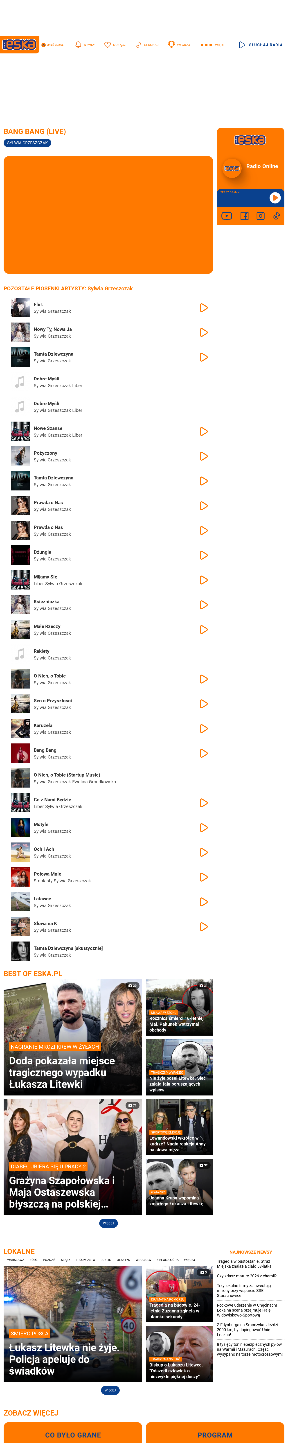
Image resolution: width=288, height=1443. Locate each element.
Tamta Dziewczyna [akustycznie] (68, 948)
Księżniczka (46, 601)
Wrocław (143, 1260)
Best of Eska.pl (33, 973)
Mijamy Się (45, 577)
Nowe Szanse (48, 428)
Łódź (34, 1260)
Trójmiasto (85, 1260)
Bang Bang (45, 750)
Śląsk (65, 1260)
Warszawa (15, 1260)
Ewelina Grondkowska (94, 782)
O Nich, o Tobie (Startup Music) (67, 775)
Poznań (49, 1260)
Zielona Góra (168, 1260)
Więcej (108, 1223)
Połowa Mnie (47, 874)
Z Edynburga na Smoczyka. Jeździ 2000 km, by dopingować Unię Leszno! (247, 1329)
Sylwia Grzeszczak (27, 142)
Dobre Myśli (46, 379)
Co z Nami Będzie (52, 799)
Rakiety (42, 651)
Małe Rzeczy (47, 626)
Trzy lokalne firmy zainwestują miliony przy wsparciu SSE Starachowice (244, 1290)
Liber (77, 385)
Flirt (38, 304)
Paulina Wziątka (133, 782)
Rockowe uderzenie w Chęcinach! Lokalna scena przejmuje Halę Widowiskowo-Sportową (247, 1310)
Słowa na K (45, 923)
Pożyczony (45, 453)
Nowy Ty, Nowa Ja (53, 329)
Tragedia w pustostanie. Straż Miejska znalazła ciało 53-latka (244, 1264)
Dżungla (42, 552)
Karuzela (43, 725)
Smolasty (43, 881)
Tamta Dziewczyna (53, 354)
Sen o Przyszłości (53, 700)
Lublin (106, 1260)
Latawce (42, 898)
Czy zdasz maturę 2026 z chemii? (247, 1276)
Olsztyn (123, 1260)
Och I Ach (44, 849)
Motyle (41, 824)
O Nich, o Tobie (50, 676)
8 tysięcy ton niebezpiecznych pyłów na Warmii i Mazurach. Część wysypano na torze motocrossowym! (250, 1349)
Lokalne (19, 1251)
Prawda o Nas (48, 502)
